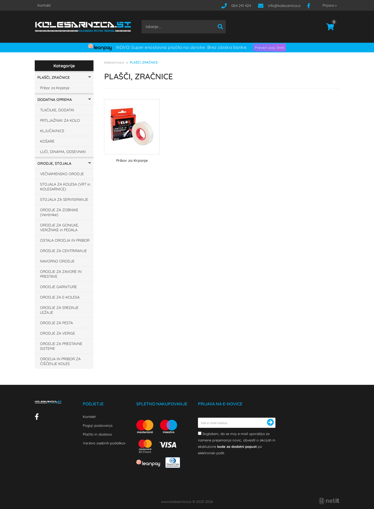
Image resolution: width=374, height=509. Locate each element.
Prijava (329, 5)
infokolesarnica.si (284, 5)
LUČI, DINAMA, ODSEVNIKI (63, 151)
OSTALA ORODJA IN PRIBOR (64, 240)
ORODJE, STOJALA (54, 163)
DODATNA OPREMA (54, 99)
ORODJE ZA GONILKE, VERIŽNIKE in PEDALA (59, 227)
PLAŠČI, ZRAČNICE (53, 77)
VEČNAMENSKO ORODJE (62, 173)
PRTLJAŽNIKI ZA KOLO (60, 120)
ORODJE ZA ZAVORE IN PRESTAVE (60, 274)
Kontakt (44, 5)
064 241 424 (241, 5)
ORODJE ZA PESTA (56, 322)
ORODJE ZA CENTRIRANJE (63, 250)
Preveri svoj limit (269, 47)
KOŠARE (47, 141)
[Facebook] (310, 5)
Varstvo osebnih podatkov (104, 443)
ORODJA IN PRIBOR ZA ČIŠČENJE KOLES (60, 361)
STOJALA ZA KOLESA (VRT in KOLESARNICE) (65, 186)
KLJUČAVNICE (52, 130)
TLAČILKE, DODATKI (57, 110)
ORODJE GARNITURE (58, 286)
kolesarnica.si (114, 62)
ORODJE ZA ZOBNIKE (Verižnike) (59, 212)
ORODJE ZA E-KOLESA (60, 297)
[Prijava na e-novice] (270, 423)
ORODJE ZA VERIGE (57, 333)
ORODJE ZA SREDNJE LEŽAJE (59, 310)
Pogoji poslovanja (97, 425)
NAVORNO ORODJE (57, 261)
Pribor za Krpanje (54, 87)
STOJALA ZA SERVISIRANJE (64, 199)
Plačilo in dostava (97, 434)
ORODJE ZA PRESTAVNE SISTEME (61, 346)
